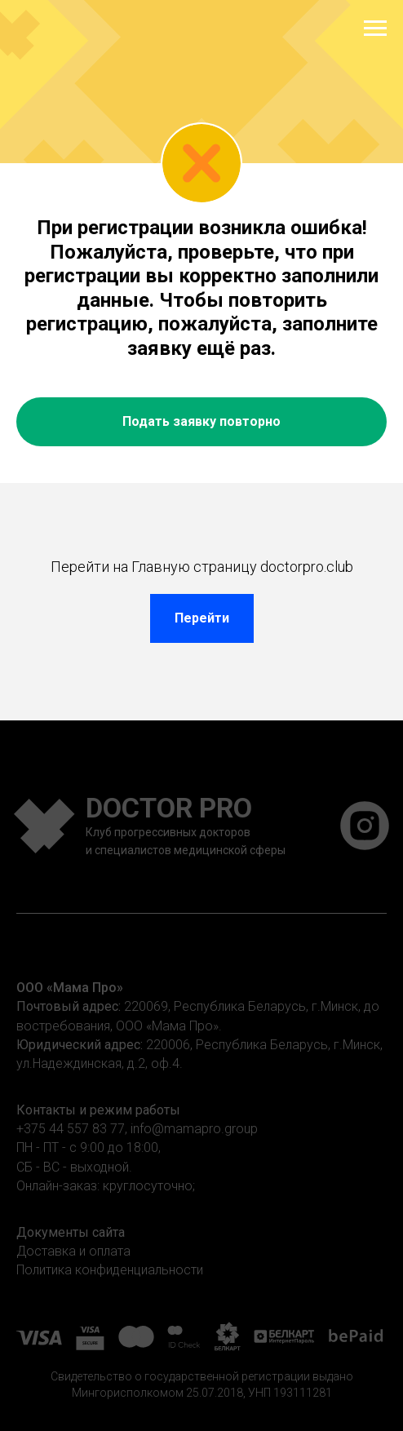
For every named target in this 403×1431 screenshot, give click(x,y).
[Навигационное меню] (375, 28)
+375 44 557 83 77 (70, 1128)
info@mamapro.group (194, 1128)
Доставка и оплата (73, 1251)
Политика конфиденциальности (109, 1270)
